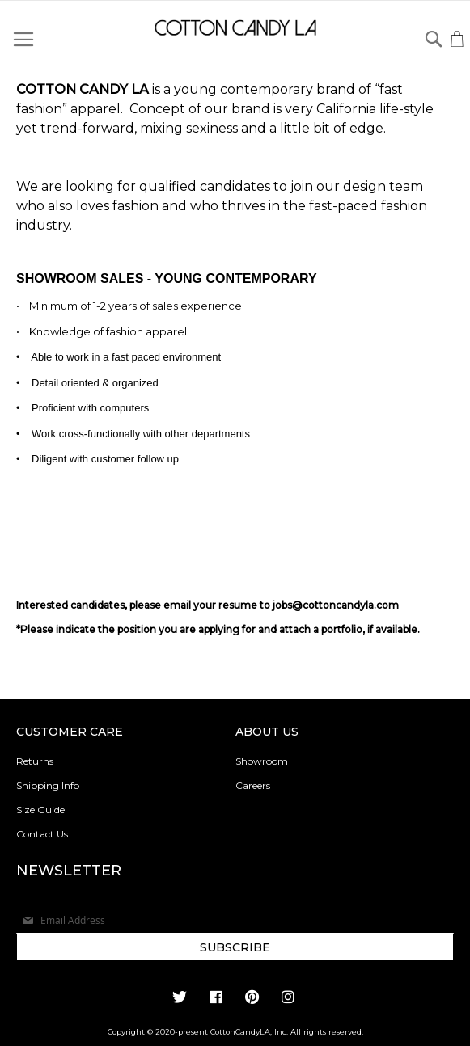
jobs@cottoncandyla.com (336, 605)
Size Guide (40, 809)
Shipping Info (47, 785)
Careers (252, 785)
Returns (34, 761)
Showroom (261, 761)
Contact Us (42, 834)
